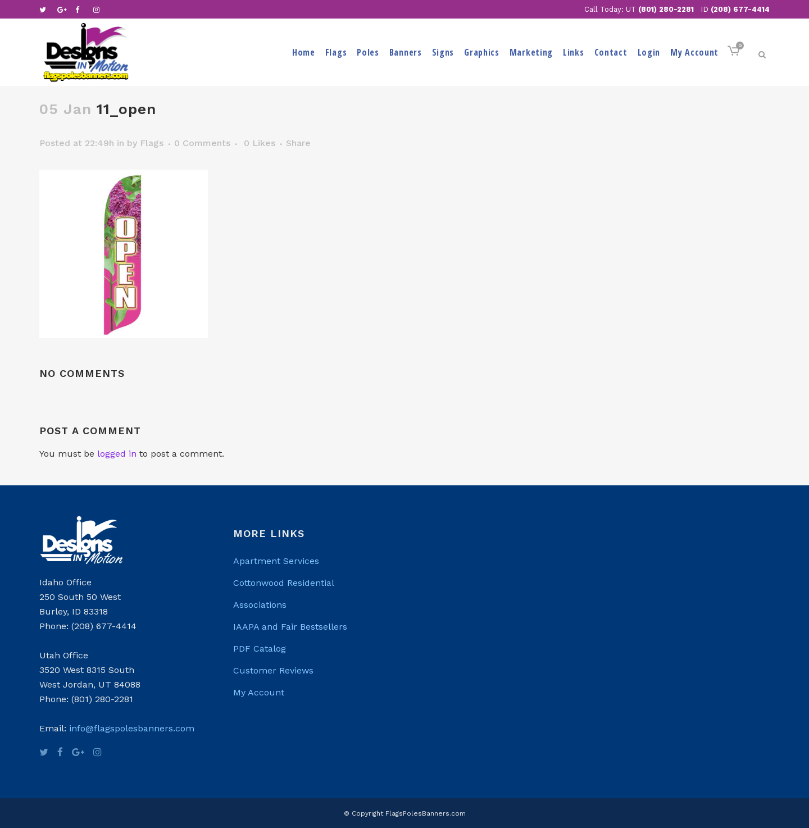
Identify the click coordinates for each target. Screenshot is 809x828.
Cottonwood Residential (283, 582)
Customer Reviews (273, 670)
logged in (117, 453)
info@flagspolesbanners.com (131, 728)
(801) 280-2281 (666, 9)
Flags (151, 143)
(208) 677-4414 (740, 9)
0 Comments (202, 143)
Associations (260, 604)
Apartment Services (276, 561)
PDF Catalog (259, 648)
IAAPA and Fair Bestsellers (290, 626)
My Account (258, 692)
